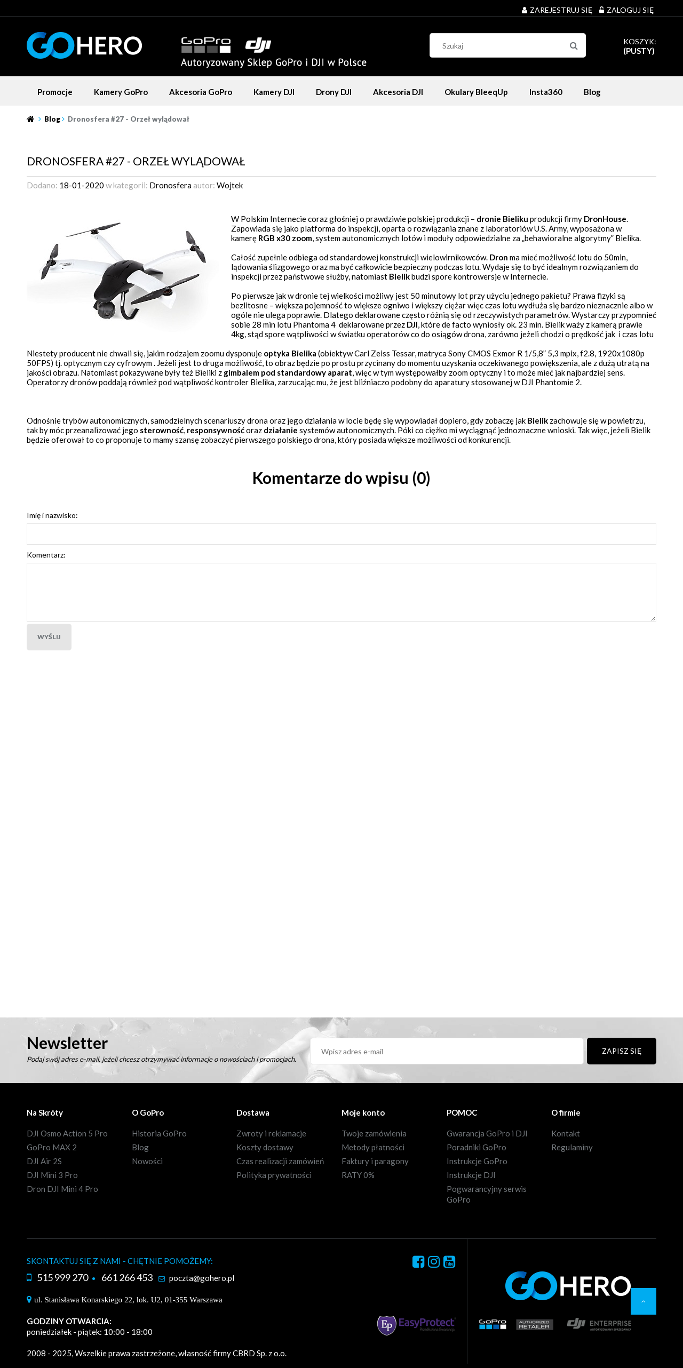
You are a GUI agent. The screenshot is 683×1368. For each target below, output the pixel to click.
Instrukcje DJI (471, 1175)
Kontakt (565, 1133)
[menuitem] (55, 91)
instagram (434, 1263)
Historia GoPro (159, 1133)
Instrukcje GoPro (477, 1161)
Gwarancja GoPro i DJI (487, 1133)
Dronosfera (170, 185)
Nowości (147, 1161)
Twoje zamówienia (374, 1133)
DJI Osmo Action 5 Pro (67, 1133)
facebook (418, 1263)
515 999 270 (62, 1277)
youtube (449, 1263)
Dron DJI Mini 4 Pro (62, 1189)
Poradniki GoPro (476, 1147)
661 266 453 (127, 1277)
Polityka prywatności (274, 1175)
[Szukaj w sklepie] (510, 45)
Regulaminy (572, 1147)
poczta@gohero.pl (201, 1278)
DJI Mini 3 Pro (52, 1175)
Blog (140, 1147)
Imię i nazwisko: (52, 515)
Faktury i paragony (375, 1161)
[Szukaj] (573, 45)
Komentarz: (46, 554)
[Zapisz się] (621, 1051)
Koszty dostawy (264, 1147)
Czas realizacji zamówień (280, 1161)
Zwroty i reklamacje (271, 1133)
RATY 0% (358, 1175)
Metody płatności (373, 1147)
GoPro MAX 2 (52, 1147)
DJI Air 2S (44, 1161)
